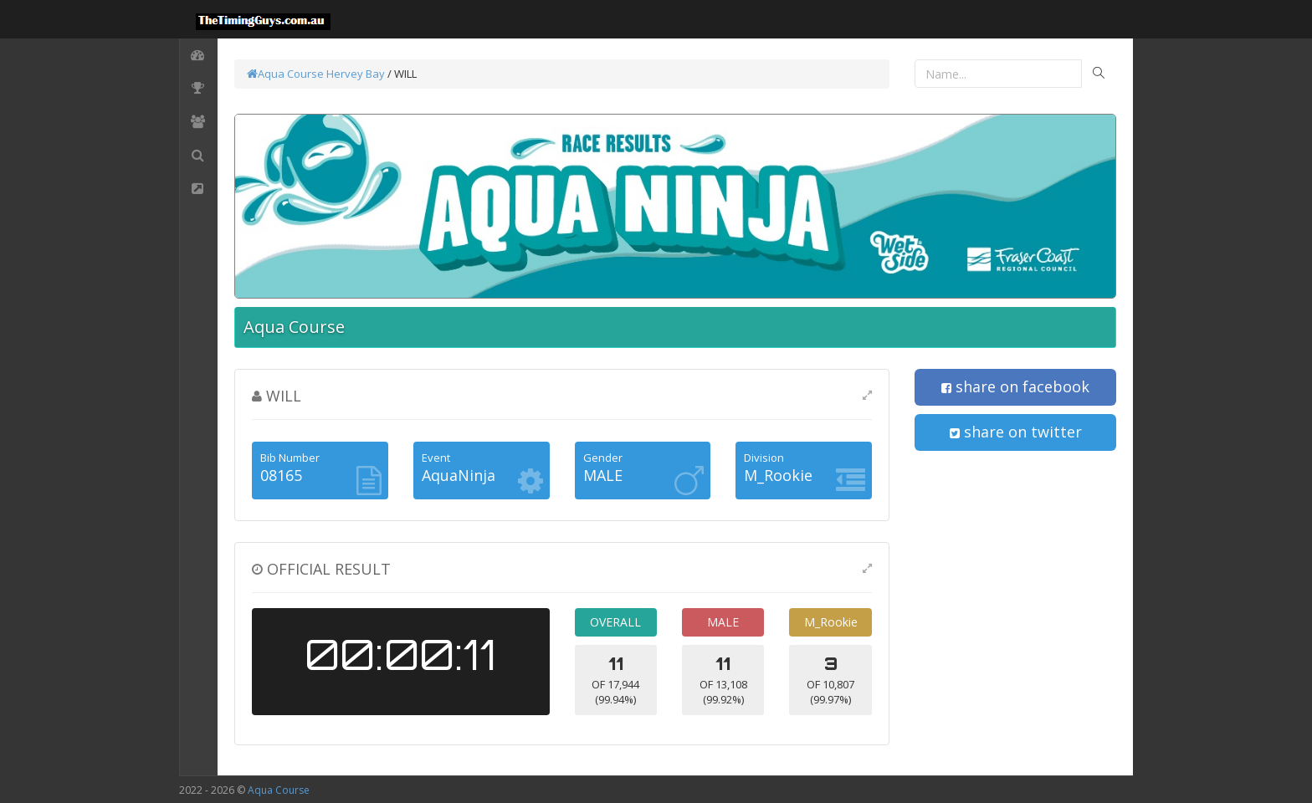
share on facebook (1015, 386)
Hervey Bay (355, 73)
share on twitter (1016, 432)
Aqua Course (285, 73)
